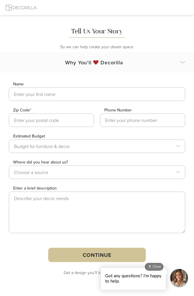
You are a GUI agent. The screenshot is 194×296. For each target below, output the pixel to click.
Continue (97, 255)
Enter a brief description (35, 188)
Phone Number (118, 110)
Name (18, 84)
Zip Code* (22, 110)
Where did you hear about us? (40, 162)
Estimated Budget (29, 136)
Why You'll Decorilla (94, 62)
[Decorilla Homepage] (21, 7)
